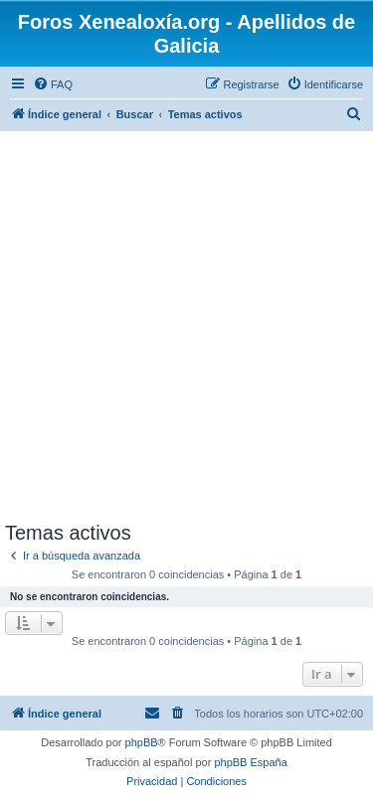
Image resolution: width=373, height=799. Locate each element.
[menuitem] (53, 84)
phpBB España (250, 762)
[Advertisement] (186, 325)
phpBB (141, 742)
